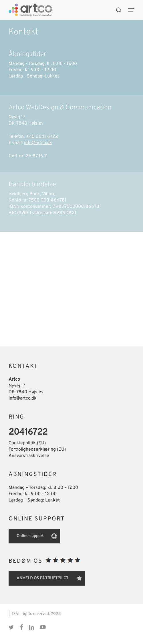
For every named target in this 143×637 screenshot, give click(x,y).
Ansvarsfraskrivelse (29, 456)
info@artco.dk (38, 143)
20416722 (28, 432)
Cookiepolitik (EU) (27, 443)
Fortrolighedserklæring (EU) (37, 449)
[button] (131, 10)
